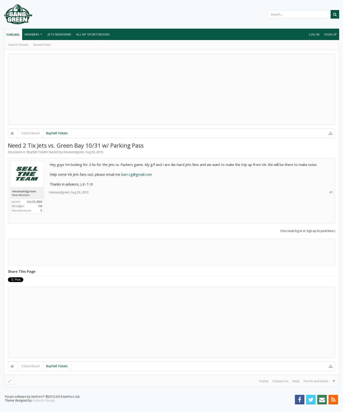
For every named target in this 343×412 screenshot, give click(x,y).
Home (263, 381)
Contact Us (280, 381)
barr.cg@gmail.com (136, 174)
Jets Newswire (59, 34)
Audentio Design (43, 408)
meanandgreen (73, 152)
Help (295, 381)
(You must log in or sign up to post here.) (307, 231)
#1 (331, 192)
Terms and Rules (315, 381)
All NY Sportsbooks (93, 34)
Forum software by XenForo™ (42, 404)
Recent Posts (42, 45)
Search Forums (18, 45)
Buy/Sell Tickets (37, 152)
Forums (13, 34)
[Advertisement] (171, 89)
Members (32, 34)
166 (40, 206)
